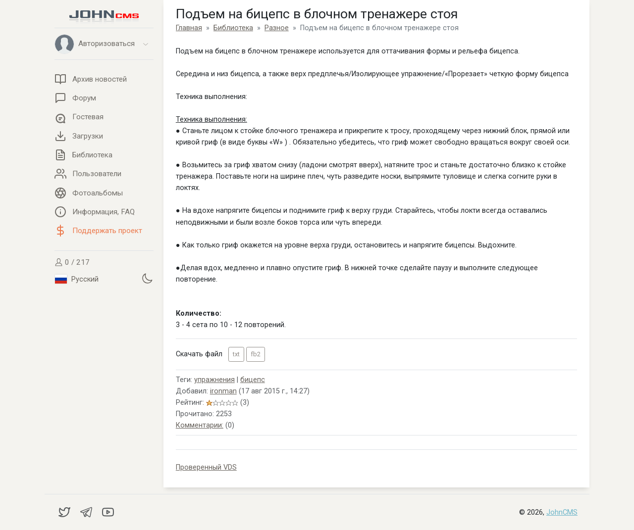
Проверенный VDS (206, 467)
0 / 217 (72, 262)
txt (236, 354)
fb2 (256, 354)
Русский (77, 279)
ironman (223, 391)
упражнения (214, 380)
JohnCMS (562, 512)
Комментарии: (199, 425)
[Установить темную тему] (147, 278)
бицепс (252, 380)
